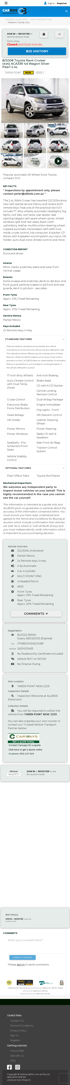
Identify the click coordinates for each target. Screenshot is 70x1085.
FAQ (13, 1060)
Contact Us (17, 1020)
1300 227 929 (27, 753)
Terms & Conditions (21, 1025)
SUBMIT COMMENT (22, 957)
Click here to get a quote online (25, 749)
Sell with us (16, 1055)
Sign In (49, 3)
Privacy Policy (18, 1030)
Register (62, 3)
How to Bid (17, 1050)
